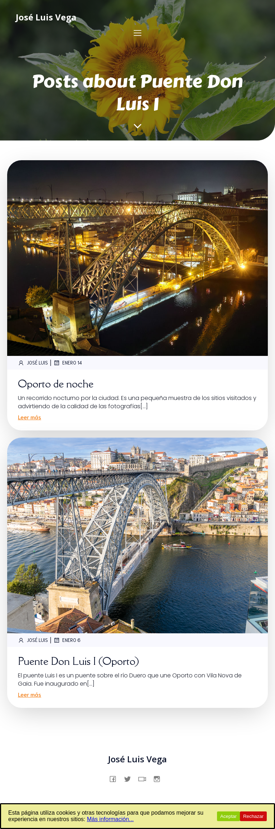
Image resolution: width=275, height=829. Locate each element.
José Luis (33, 362)
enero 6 (67, 640)
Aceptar (228, 816)
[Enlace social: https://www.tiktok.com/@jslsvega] (145, 778)
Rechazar (253, 816)
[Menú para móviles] (137, 32)
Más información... (110, 819)
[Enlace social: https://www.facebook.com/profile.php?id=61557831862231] (115, 778)
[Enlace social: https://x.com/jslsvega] (130, 778)
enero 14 (67, 362)
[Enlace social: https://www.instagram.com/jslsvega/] (159, 778)
